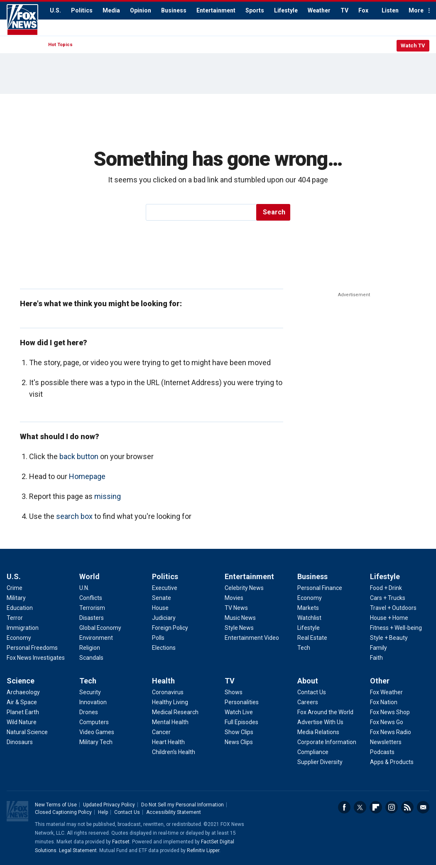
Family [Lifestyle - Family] (378, 647)
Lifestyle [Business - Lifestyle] (308, 627)
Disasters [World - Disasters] (91, 617)
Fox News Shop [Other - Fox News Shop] (390, 712)
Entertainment (215, 10)
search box (74, 516)
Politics (82, 10)
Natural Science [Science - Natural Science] (27, 732)
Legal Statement (78, 850)
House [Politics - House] (160, 608)
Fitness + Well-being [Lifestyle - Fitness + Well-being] (396, 627)
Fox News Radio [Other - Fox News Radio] (390, 732)
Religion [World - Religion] (89, 647)
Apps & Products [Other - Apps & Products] (392, 762)
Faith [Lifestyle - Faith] (376, 657)
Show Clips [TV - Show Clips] (239, 732)
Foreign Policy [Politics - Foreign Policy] (170, 627)
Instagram (391, 807)
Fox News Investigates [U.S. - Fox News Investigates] (36, 657)
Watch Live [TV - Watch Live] (239, 712)
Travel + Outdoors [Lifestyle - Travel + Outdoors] (393, 608)
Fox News (22, 20)
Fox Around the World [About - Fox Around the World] (325, 712)
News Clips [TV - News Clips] (239, 742)
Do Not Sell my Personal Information (182, 805)
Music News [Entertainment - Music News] (240, 617)
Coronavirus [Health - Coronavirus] (168, 692)
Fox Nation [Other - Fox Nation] (383, 702)
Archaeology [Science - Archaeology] (23, 692)
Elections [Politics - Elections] (164, 647)
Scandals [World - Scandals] (91, 657)
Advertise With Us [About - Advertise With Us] (320, 722)
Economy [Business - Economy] (309, 598)
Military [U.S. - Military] (16, 598)
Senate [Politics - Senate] (161, 598)
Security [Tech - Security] (90, 692)
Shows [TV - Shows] (233, 692)
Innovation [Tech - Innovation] (93, 702)
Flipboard (376, 807)
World (89, 576)
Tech (87, 680)
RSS (407, 807)
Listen (390, 10)
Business (173, 10)
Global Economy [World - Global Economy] (100, 627)
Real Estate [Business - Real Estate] (312, 637)
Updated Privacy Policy (109, 805)
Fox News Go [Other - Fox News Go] (386, 722)
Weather (319, 10)
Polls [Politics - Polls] (158, 637)
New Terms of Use (56, 805)
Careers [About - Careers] (307, 702)
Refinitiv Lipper (203, 850)
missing (107, 496)
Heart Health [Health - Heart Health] (168, 742)
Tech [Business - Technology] (303, 647)
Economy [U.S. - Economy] (19, 637)
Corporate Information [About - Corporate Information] (326, 742)
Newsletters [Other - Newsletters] (386, 742)
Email (423, 807)
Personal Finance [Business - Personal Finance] (319, 588)
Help (103, 812)
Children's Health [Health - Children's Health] (173, 752)
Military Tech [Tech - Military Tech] (96, 742)
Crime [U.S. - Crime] (14, 588)
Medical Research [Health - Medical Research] (175, 712)
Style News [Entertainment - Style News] (239, 627)
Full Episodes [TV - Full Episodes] (241, 722)
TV (344, 10)
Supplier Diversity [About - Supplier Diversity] (320, 762)
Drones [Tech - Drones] (88, 712)
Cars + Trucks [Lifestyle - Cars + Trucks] (387, 598)
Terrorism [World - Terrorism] (92, 608)
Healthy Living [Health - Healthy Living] (170, 702)
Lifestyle (286, 10)
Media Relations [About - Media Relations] (318, 732)
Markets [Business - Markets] (308, 608)
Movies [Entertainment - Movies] (234, 598)
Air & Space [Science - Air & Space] (22, 702)
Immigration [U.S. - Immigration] (23, 627)
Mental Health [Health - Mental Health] (170, 722)
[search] (201, 212)
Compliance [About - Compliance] (312, 752)
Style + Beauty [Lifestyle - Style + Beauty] (389, 637)
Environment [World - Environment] (96, 637)
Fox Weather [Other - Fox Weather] (386, 692)
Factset (121, 842)
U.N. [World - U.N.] (84, 588)
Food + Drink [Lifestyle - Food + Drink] (386, 588)
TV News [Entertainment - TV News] (236, 608)
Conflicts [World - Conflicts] (90, 598)
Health (163, 680)
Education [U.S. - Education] (20, 608)
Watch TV (413, 45)
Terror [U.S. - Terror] (15, 617)
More (416, 10)
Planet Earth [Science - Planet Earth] (23, 712)
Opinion (140, 10)
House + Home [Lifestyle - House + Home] (389, 617)
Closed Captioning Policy (63, 812)
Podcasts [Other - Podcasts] (382, 752)
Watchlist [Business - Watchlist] (309, 617)
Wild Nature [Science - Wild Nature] (22, 722)
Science (20, 680)
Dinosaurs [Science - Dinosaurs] (20, 742)
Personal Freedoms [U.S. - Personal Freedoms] (32, 647)
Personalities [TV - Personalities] (242, 702)
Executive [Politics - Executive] (164, 588)
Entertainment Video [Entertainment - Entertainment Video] (252, 637)
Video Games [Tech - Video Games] (96, 732)
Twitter (360, 807)
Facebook (344, 807)
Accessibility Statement (173, 812)
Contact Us (127, 812)
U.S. (55, 10)
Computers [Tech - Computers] (94, 722)
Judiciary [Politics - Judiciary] (164, 617)
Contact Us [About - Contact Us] (311, 692)
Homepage (87, 476)
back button (78, 456)
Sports (254, 10)
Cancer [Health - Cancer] (161, 732)
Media (111, 10)
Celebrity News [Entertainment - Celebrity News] (244, 588)
